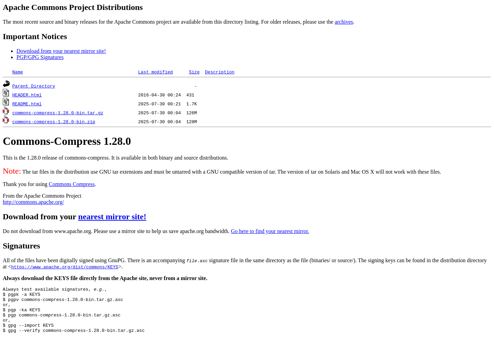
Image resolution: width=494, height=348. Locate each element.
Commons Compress (72, 184)
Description (219, 72)
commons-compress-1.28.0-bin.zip (53, 121)
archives (344, 22)
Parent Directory (33, 86)
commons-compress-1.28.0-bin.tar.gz (57, 112)
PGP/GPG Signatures (39, 57)
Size (194, 72)
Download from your (40, 216)
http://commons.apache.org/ (33, 202)
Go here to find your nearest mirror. (270, 231)
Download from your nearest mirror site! (61, 51)
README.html (27, 104)
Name (17, 72)
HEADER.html (27, 95)
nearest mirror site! (112, 216)
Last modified (155, 72)
